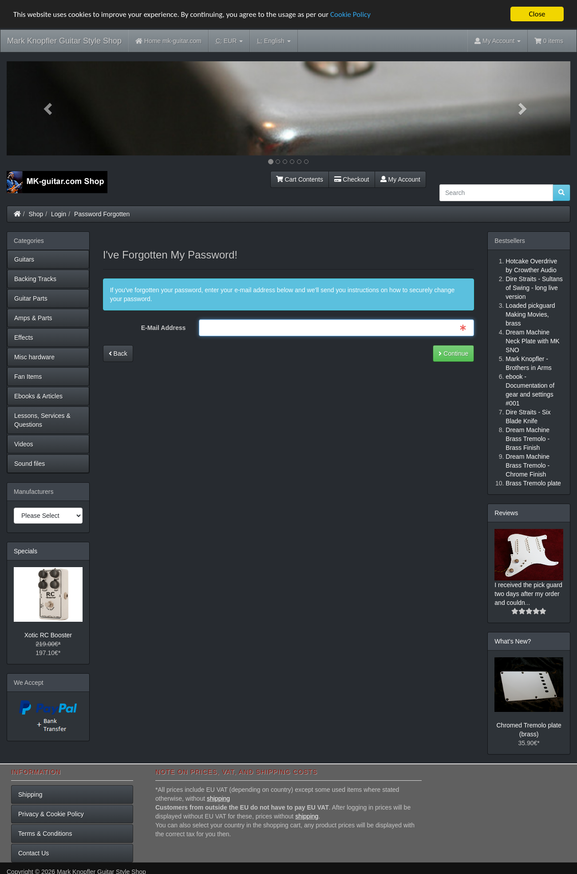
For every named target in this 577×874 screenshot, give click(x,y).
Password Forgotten (102, 213)
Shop (36, 213)
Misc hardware (34, 356)
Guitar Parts (30, 298)
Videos (23, 443)
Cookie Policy (350, 14)
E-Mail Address (163, 327)
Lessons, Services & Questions (42, 420)
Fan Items (28, 376)
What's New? (512, 640)
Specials (25, 550)
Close (537, 14)
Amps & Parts (33, 317)
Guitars (24, 258)
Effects (23, 337)
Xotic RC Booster (48, 635)
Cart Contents (299, 179)
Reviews (506, 512)
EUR (229, 41)
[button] (49, 108)
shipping (218, 798)
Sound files (29, 463)
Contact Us (33, 852)
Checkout (351, 179)
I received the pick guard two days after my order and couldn (528, 593)
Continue (453, 353)
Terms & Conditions (45, 833)
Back (118, 353)
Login (58, 213)
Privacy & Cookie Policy (51, 813)
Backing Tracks (35, 278)
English (273, 41)
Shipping (30, 794)
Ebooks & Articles (38, 395)
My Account (400, 179)
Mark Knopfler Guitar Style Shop (64, 40)
